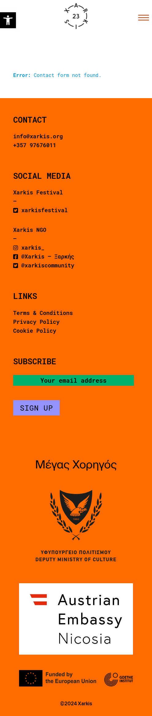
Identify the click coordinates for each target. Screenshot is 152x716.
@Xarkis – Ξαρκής (43, 256)
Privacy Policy (36, 321)
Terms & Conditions (43, 312)
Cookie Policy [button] (34, 330)
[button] (8, 20)
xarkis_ (28, 247)
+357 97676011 (34, 145)
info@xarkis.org (38, 136)
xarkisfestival (40, 210)
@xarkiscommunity (43, 265)
